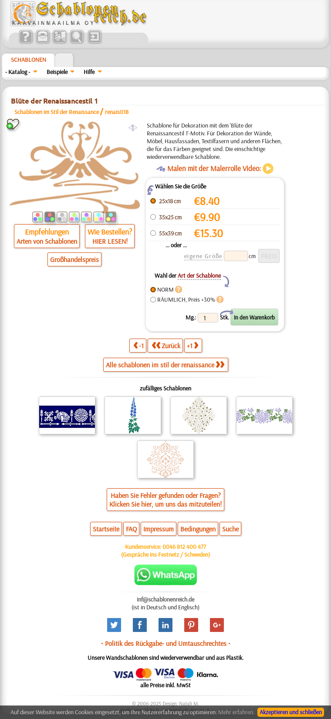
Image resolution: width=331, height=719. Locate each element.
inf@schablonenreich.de (165, 599)
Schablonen (28, 60)
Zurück (166, 345)
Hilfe (89, 72)
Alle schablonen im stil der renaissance (165, 364)
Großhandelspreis (74, 259)
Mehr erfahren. (236, 712)
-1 (138, 345)
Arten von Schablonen (47, 241)
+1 (192, 345)
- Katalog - (17, 72)
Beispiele (57, 72)
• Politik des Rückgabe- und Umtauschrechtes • (165, 643)
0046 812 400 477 (184, 547)
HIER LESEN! (110, 241)
